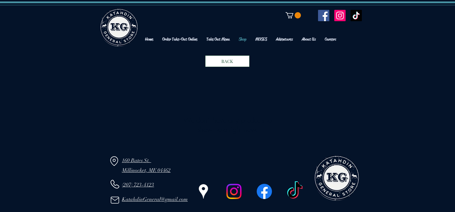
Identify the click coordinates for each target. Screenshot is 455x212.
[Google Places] (203, 191)
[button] (293, 15)
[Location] (114, 161)
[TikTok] (356, 15)
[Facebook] (323, 15)
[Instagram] (340, 15)
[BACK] (227, 61)
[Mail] (115, 200)
